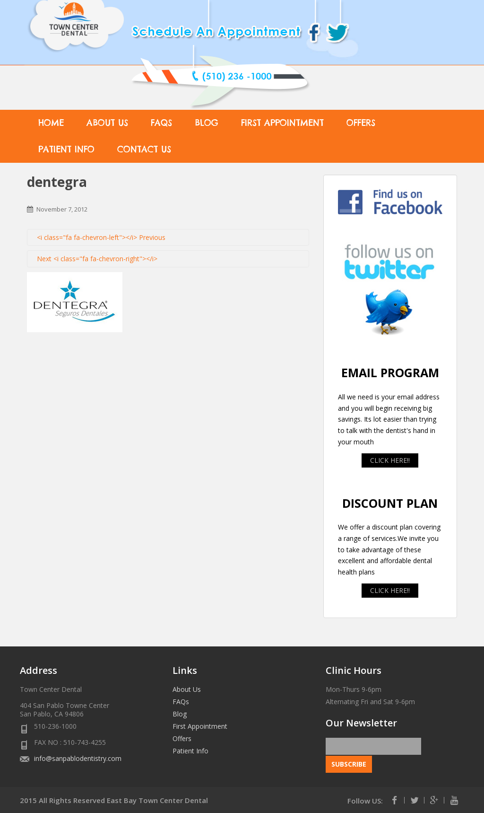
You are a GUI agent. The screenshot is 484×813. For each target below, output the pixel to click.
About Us (107, 122)
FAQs (161, 122)
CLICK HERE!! (390, 460)
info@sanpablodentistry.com (77, 758)
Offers (360, 122)
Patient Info (66, 149)
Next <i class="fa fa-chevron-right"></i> (97, 258)
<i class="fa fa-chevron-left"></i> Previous (101, 237)
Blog (206, 122)
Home (51, 122)
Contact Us (144, 149)
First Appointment (282, 122)
